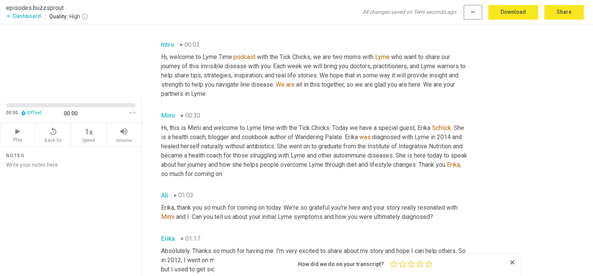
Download (513, 12)
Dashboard (23, 16)
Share (564, 12)
